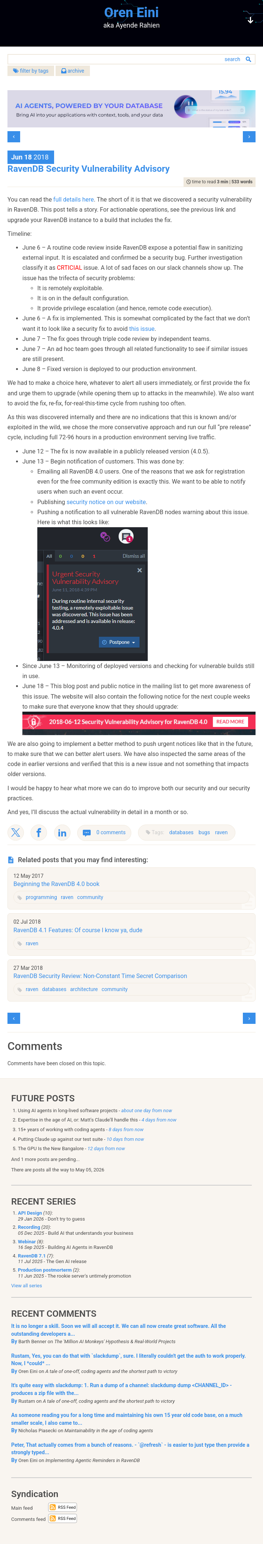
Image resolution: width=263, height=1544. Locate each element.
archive (72, 71)
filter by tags (30, 71)
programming (41, 897)
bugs (204, 832)
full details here (73, 199)
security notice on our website (106, 502)
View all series (26, 1285)
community (90, 897)
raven (221, 832)
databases (181, 832)
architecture (84, 989)
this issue (141, 328)
